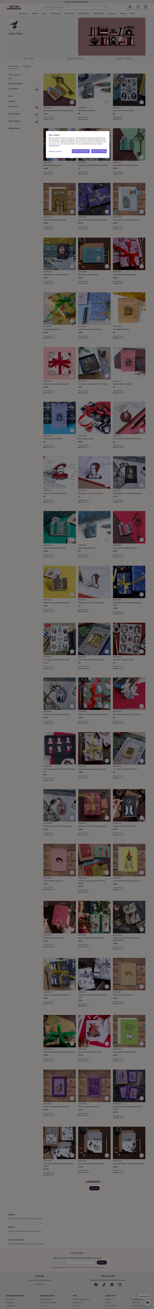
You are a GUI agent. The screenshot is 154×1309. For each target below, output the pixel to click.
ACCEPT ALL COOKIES (99, 151)
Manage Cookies (55, 151)
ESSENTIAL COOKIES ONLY (81, 151)
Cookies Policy (56, 144)
